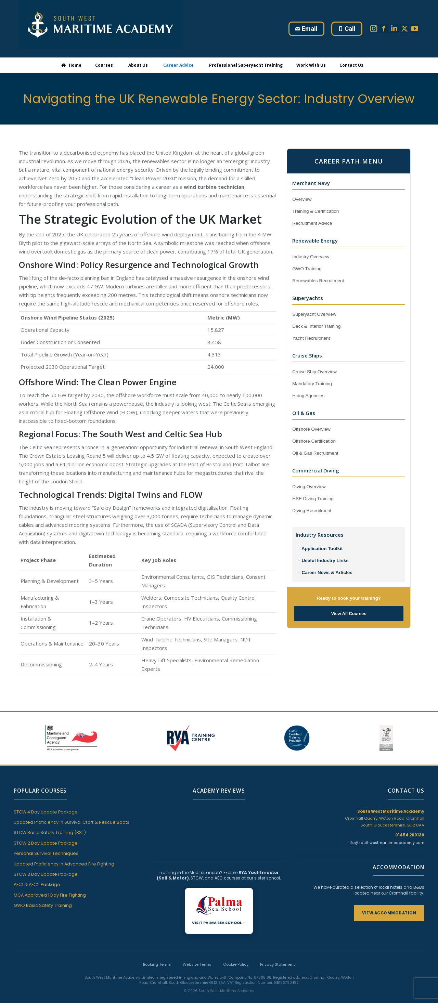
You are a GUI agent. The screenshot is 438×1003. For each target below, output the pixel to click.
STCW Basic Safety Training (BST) (50, 832)
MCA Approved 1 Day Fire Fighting (50, 895)
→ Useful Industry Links (322, 560)
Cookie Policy (235, 951)
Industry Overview (310, 256)
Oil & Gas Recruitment (315, 453)
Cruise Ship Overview (314, 371)
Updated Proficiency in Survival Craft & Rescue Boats (71, 822)
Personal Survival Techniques (46, 853)
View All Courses (348, 613)
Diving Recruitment (311, 510)
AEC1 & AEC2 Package (37, 884)
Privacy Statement (277, 951)
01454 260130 (409, 835)
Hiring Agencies (308, 395)
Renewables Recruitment (318, 280)
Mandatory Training (312, 383)
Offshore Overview (311, 429)
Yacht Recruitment (311, 338)
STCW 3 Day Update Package (46, 874)
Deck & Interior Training (316, 326)
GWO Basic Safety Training (43, 905)
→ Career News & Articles (324, 572)
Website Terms (197, 951)
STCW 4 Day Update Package (46, 812)
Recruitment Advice (312, 223)
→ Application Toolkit (319, 548)
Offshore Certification (314, 441)
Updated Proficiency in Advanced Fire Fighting (64, 864)
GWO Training (307, 268)
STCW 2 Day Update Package (46, 843)
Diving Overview (309, 486)
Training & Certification (315, 211)
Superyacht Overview (314, 314)
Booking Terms (157, 951)
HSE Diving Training (313, 498)
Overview (301, 199)
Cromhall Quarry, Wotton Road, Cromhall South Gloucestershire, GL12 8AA (384, 818)
